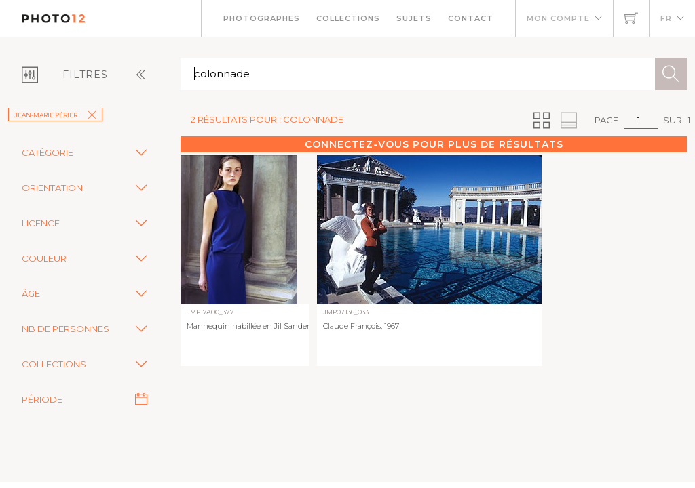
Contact (470, 18)
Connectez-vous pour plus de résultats (434, 144)
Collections (348, 18)
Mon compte (558, 18)
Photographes (261, 18)
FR (666, 18)
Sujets (414, 18)
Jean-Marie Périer (55, 114)
